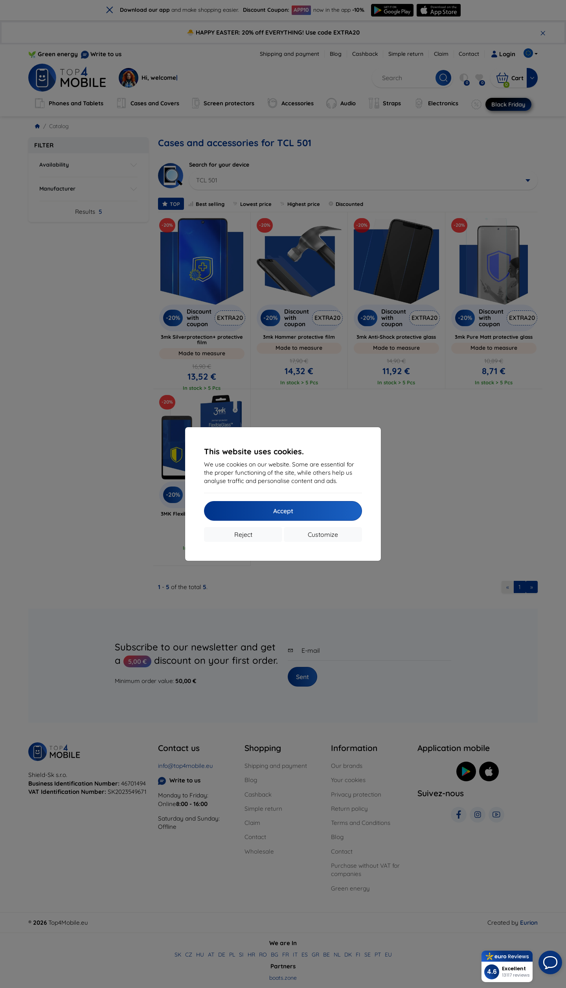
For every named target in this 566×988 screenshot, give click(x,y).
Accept (283, 511)
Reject (243, 534)
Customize (323, 534)
